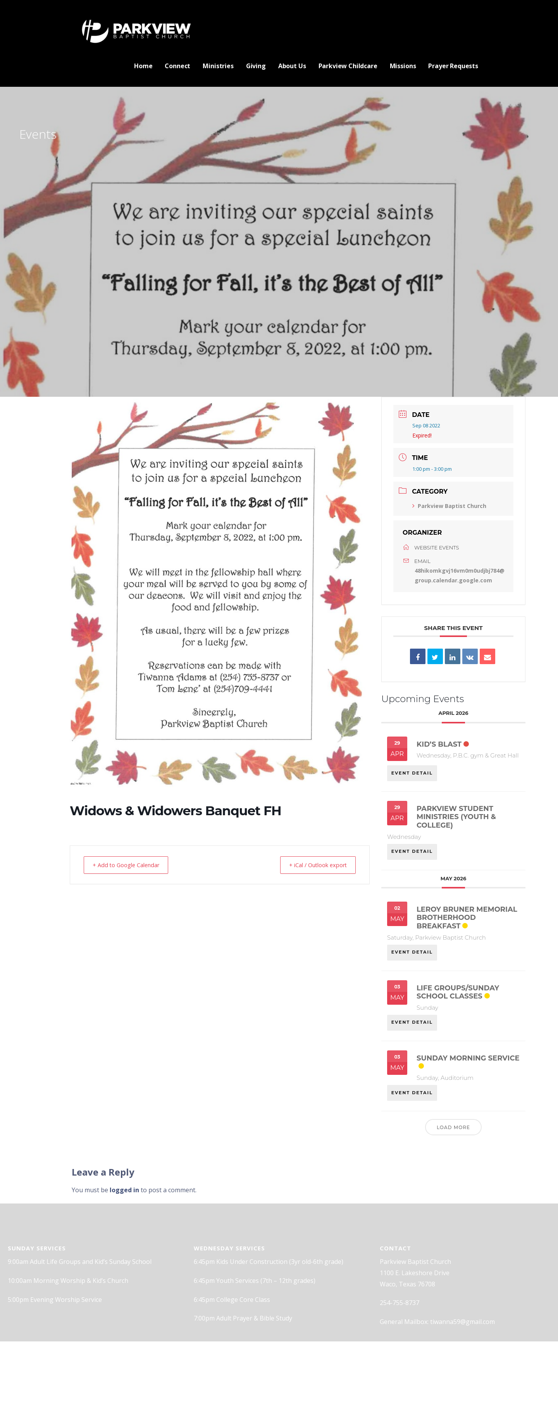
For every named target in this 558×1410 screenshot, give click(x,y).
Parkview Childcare (348, 66)
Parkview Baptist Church (449, 506)
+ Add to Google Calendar (129, 865)
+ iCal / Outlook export (314, 865)
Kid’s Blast (439, 744)
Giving (256, 66)
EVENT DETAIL (412, 771)
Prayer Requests (453, 66)
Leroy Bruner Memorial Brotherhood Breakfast (467, 919)
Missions (403, 66)
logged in (124, 1194)
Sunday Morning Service (468, 1061)
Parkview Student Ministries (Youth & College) (456, 817)
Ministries (218, 66)
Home (143, 66)
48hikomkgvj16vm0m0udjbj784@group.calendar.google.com (460, 575)
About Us (292, 66)
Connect (177, 66)
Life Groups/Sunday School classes (458, 994)
